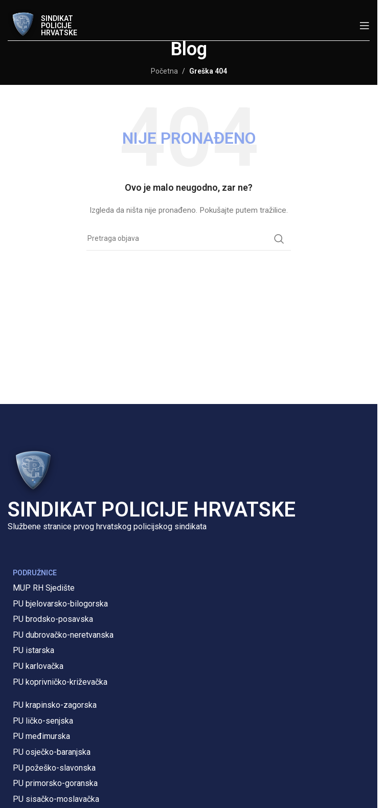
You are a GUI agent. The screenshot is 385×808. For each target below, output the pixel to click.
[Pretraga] (188, 239)
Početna (164, 71)
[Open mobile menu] (364, 25)
